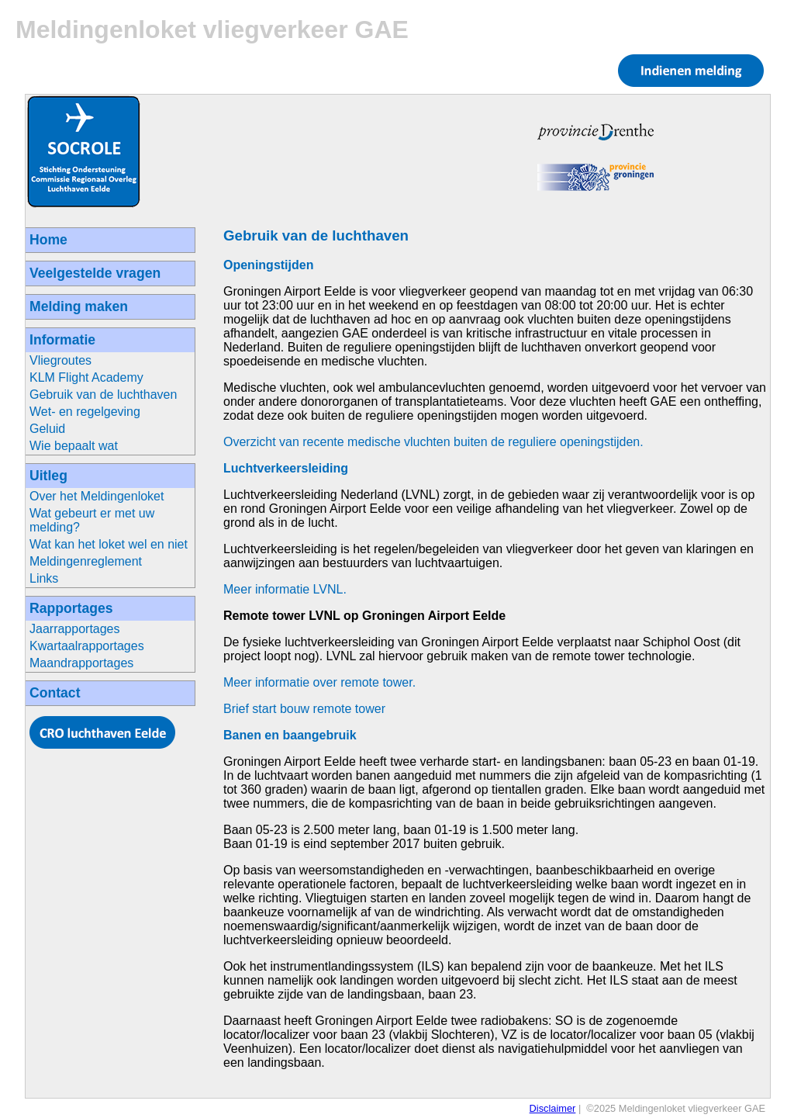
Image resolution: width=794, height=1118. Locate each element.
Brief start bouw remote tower (304, 708)
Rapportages (71, 608)
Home (48, 239)
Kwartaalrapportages (86, 645)
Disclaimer (553, 1108)
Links (43, 578)
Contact (55, 693)
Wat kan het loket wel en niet (108, 544)
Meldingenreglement (85, 561)
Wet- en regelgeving (84, 411)
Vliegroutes (60, 360)
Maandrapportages (81, 663)
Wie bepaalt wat (73, 445)
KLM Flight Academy (86, 377)
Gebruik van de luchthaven (103, 394)
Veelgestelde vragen (95, 273)
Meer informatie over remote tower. (319, 682)
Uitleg (48, 475)
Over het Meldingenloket (96, 496)
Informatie (62, 340)
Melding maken (78, 306)
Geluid (47, 428)
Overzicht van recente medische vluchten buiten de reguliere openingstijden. (433, 441)
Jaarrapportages (74, 628)
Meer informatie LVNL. (285, 589)
